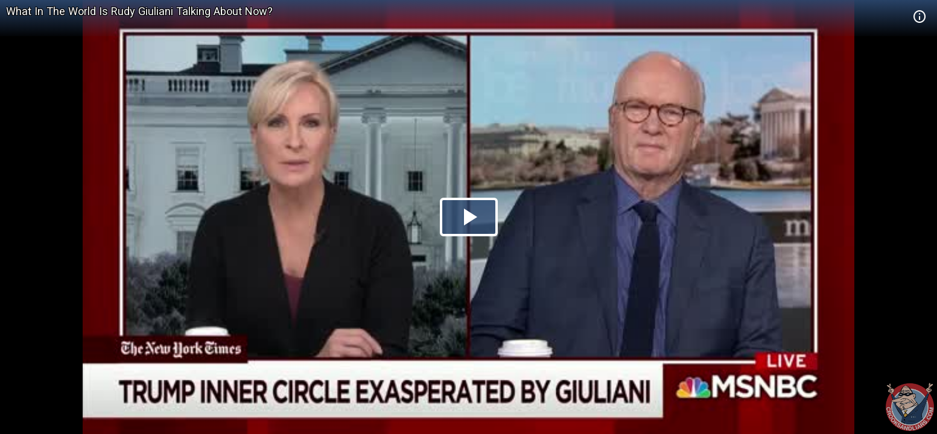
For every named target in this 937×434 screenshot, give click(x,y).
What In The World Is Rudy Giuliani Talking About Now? (139, 11)
